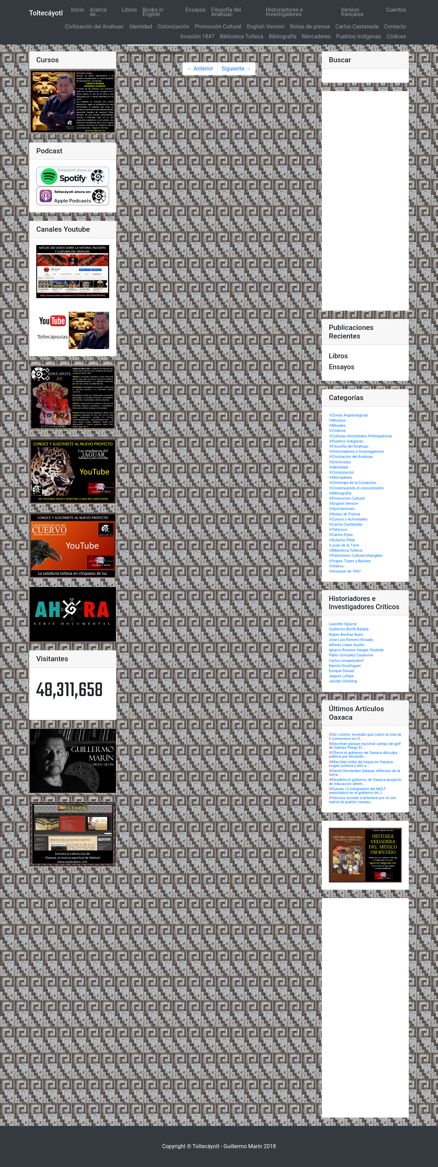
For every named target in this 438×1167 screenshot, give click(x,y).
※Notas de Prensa (344, 514)
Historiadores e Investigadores (284, 12)
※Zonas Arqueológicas (348, 415)
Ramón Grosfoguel (345, 666)
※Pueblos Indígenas (346, 441)
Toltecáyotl (46, 13)
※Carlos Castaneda (345, 524)
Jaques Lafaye (341, 676)
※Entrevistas (340, 462)
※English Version (343, 503)
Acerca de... (98, 12)
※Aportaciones (342, 508)
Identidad (140, 26)
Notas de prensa (310, 26)
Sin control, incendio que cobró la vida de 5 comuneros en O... (365, 736)
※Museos (337, 420)
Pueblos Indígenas (358, 36)
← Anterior (200, 68)
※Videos (336, 566)
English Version (266, 26)
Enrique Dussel (341, 671)
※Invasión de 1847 (345, 571)
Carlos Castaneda (356, 26)
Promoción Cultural (218, 26)
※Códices (337, 430)
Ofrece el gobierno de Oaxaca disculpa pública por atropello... (363, 755)
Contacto (395, 26)
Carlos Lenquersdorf (346, 660)
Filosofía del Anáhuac (226, 12)
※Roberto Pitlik (342, 540)
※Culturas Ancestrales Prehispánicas (360, 436)
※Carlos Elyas (341, 535)
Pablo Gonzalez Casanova (351, 655)
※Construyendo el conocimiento (356, 488)
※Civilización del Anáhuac (351, 456)
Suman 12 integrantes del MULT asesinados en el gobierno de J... (357, 791)
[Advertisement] (365, 201)
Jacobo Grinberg (343, 681)
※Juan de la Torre (344, 545)
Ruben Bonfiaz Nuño (346, 634)
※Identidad (338, 467)
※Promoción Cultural (347, 498)
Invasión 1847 (197, 36)
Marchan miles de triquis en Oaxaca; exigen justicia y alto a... (361, 764)
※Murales (337, 425)
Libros (129, 10)
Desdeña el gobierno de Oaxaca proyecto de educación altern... (365, 782)
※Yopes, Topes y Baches (350, 561)
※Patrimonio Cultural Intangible (356, 555)
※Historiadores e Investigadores (356, 451)
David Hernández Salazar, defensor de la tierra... (364, 773)
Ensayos (195, 10)
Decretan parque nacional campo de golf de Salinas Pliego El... (365, 746)
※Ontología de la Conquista (352, 482)
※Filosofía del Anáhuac (349, 446)
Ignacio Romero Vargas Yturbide (356, 650)
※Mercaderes (340, 477)
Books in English (152, 12)
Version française (352, 12)
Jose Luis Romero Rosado (351, 640)
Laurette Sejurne (343, 624)
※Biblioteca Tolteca (345, 550)
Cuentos (396, 10)
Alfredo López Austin (346, 645)
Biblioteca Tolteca (241, 36)
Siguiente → (236, 68)
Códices (396, 36)
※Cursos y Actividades (348, 519)
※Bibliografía (340, 493)
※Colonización (341, 472)
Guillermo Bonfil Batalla (349, 629)
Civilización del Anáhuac (94, 26)
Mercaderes (316, 36)
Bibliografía (282, 36)
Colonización (173, 26)
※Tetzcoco (338, 529)
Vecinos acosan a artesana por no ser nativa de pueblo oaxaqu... (362, 800)
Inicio (79, 10)
